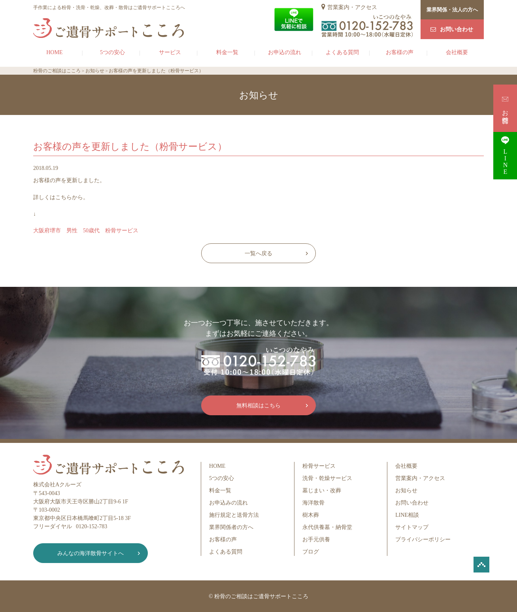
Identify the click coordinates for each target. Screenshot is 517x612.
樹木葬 (310, 515)
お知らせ (406, 490)
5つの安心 (112, 52)
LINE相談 (407, 515)
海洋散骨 (313, 503)
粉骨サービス (319, 466)
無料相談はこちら (258, 406)
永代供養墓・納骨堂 (327, 527)
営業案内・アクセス (352, 7)
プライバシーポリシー (423, 539)
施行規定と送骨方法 (234, 515)
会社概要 (457, 52)
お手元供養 (316, 539)
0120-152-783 (91, 526)
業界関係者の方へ (231, 527)
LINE (505, 155)
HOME (54, 52)
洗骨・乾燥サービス (327, 478)
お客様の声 (399, 52)
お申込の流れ (284, 52)
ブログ (310, 552)
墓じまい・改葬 (321, 490)
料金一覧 (227, 52)
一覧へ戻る (258, 253)
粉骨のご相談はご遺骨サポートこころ (261, 596)
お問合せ (505, 108)
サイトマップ (411, 527)
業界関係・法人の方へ (452, 10)
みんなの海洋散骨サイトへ (90, 553)
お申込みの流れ (228, 503)
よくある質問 (342, 52)
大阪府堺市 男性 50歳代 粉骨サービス (85, 231)
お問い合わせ (456, 29)
